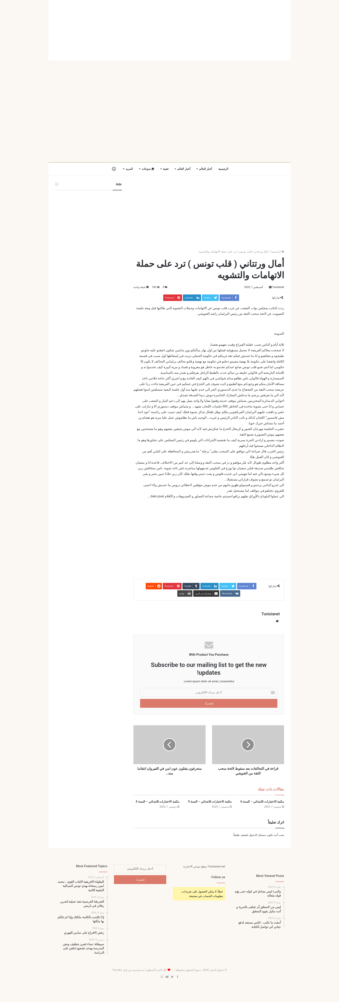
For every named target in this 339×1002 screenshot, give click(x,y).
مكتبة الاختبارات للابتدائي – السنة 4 (157, 801)
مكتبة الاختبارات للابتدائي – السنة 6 (262, 801)
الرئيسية (223, 168)
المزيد (129, 168)
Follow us (218, 877)
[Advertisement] (169, 30)
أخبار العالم (205, 168)
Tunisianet (278, 287)
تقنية (166, 168)
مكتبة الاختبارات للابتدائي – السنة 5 (210, 801)
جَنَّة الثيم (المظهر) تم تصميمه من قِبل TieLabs (139, 970)
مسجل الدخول (257, 835)
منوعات (148, 168)
